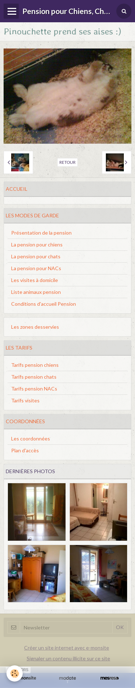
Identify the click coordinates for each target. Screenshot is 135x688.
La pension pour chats (35, 256)
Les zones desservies (35, 327)
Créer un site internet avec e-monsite (66, 648)
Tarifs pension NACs (34, 388)
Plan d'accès (25, 450)
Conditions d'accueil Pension (43, 304)
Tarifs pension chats (34, 377)
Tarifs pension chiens (35, 365)
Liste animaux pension (36, 292)
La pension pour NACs (36, 268)
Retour (67, 162)
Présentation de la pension (41, 233)
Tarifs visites (25, 400)
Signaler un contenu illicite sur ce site (68, 658)
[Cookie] (14, 673)
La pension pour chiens (37, 244)
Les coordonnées (30, 438)
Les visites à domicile (34, 280)
